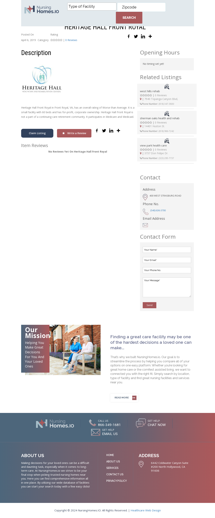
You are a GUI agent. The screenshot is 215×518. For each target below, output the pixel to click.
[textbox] (92, 6)
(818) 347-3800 (166, 103)
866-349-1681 (108, 424)
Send (149, 305)
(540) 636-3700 (158, 210)
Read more (122, 397)
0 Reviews (71, 40)
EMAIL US (110, 434)
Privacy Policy (116, 480)
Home (110, 455)
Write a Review (74, 133)
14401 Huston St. (154, 126)
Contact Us (114, 474)
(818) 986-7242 (166, 131)
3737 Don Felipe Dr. (156, 153)
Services (112, 467)
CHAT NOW (156, 424)
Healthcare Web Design (146, 510)
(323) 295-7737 (166, 158)
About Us (113, 461)
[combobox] (91, 6)
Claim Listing (37, 133)
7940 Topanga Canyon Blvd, (161, 99)
